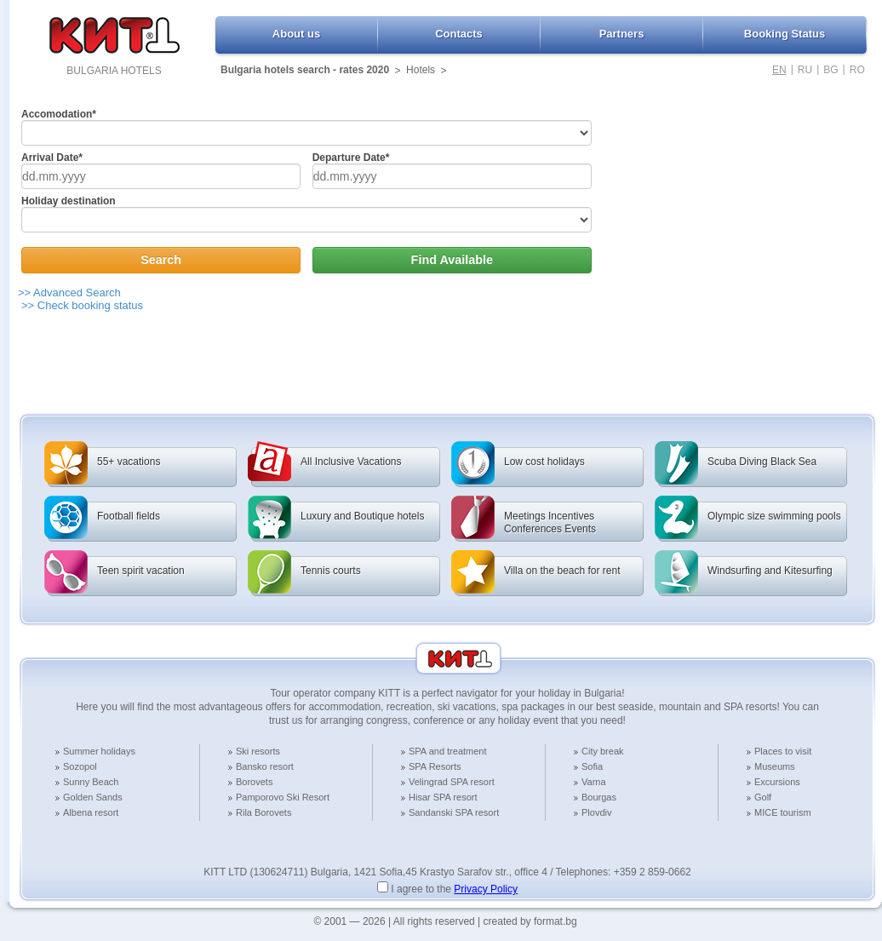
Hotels (420, 70)
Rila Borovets (263, 812)
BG (830, 70)
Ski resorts (258, 751)
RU (805, 70)
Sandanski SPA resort (454, 812)
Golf (762, 797)
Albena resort (90, 812)
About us (296, 33)
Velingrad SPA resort (452, 782)
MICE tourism (782, 812)
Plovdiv (596, 812)
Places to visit (782, 751)
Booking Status (784, 33)
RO (857, 70)
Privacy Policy (486, 889)
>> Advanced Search (69, 292)
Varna (593, 782)
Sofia (592, 766)
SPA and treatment (448, 751)
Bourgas (598, 797)
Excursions (777, 782)
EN (779, 70)
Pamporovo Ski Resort (282, 797)
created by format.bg (530, 921)
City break (602, 751)
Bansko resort (265, 766)
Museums (774, 766)
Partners (621, 33)
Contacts (459, 33)
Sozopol (80, 766)
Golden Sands (93, 797)
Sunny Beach (90, 782)
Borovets (254, 782)
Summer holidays (99, 751)
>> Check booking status (82, 305)
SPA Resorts (435, 766)
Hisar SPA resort (443, 797)
